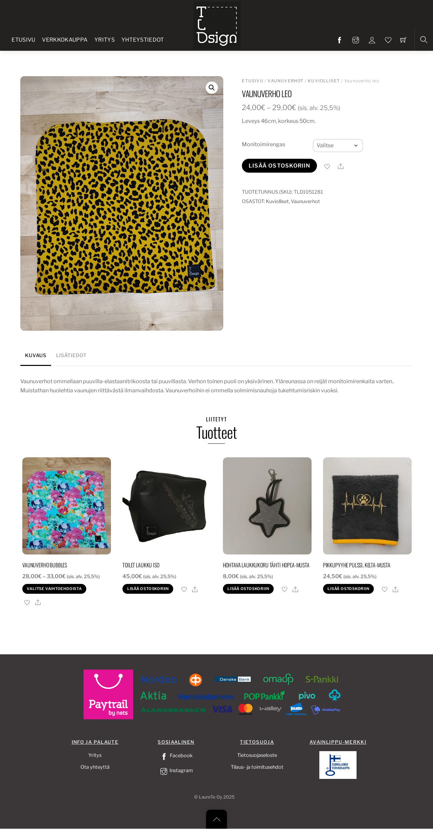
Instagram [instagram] (176, 770)
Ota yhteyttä (95, 767)
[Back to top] (216, 819)
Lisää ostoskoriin (280, 165)
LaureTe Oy (210, 797)
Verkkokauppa (65, 40)
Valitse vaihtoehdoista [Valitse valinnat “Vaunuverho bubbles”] (54, 588)
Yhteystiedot (142, 40)
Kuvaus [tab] (35, 355)
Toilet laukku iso (140, 565)
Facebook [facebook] (175, 755)
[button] (212, 88)
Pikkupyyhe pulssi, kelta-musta (356, 565)
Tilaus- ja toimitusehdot (257, 767)
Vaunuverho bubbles (44, 565)
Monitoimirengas (263, 144)
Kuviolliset (324, 80)
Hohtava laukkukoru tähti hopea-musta (266, 565)
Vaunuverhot (285, 80)
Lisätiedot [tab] (71, 355)
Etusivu (23, 40)
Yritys (104, 40)
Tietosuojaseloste (257, 755)
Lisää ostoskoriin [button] (148, 588)
